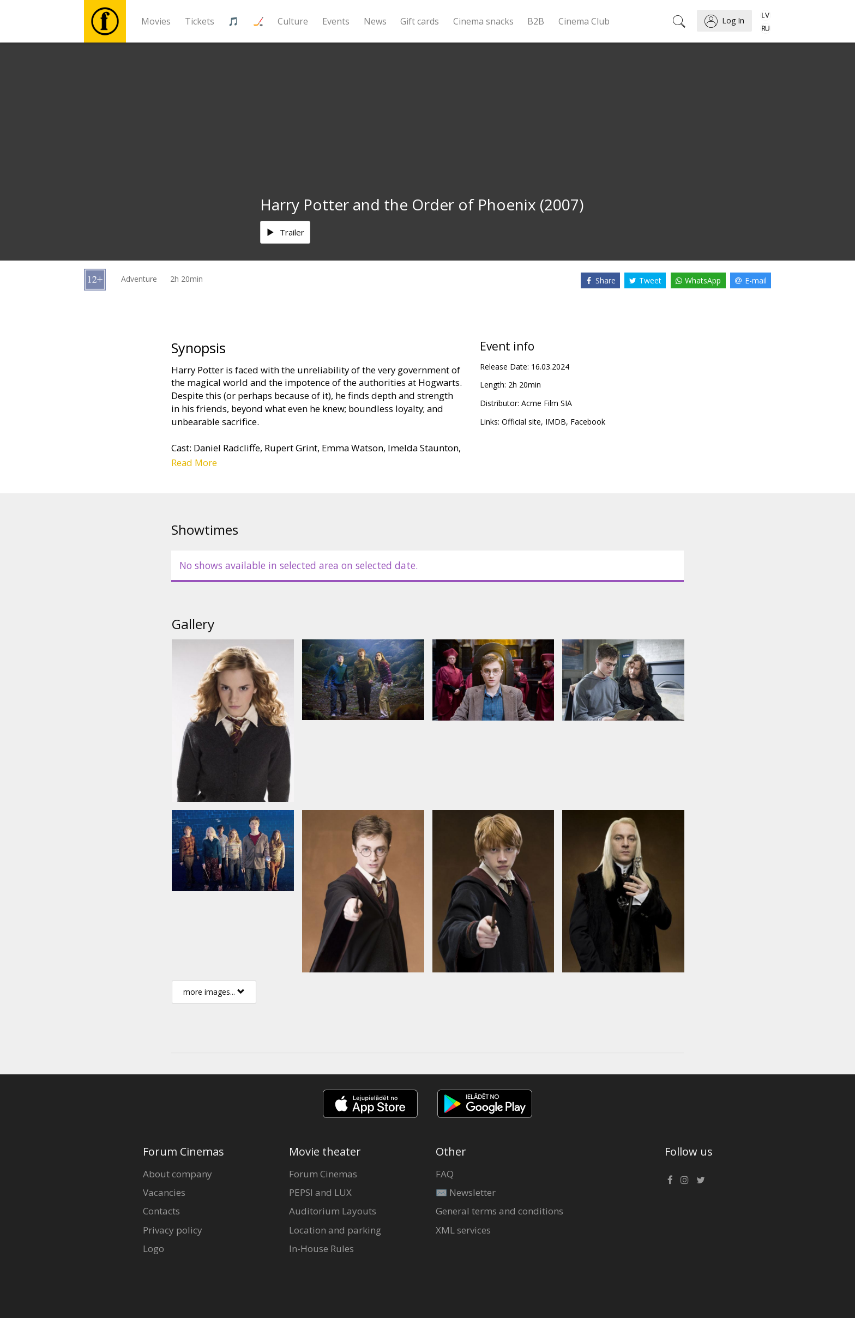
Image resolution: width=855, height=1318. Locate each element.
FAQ (445, 1174)
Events (336, 21)
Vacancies (164, 1192)
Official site (521, 421)
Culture (293, 21)
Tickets (199, 21)
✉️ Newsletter (466, 1192)
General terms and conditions (499, 1211)
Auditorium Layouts (332, 1211)
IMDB (555, 421)
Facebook (587, 421)
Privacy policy (172, 1230)
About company (177, 1174)
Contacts (161, 1211)
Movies (156, 21)
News (375, 21)
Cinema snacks (483, 21)
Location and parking (335, 1230)
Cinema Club (584, 21)
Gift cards (419, 21)
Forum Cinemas (323, 1174)
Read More (194, 462)
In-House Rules (321, 1248)
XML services (463, 1230)
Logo (153, 1248)
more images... (214, 992)
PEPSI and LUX (320, 1192)
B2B (535, 21)
